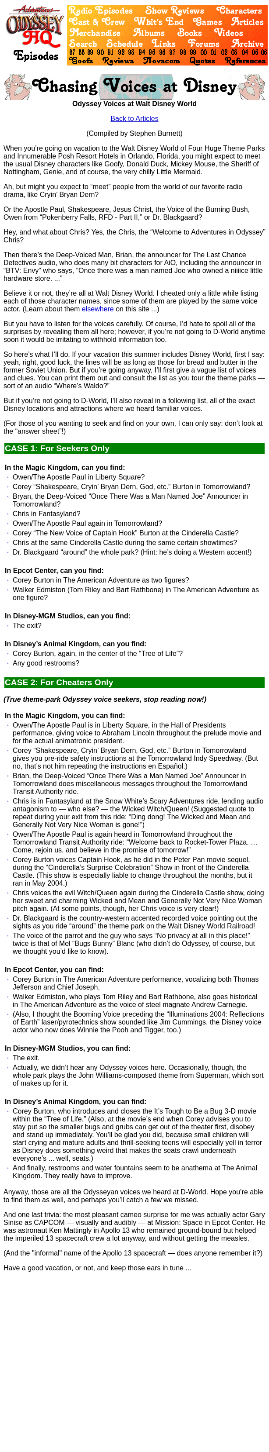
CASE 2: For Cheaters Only (59, 682)
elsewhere (98, 309)
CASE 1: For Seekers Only (57, 448)
